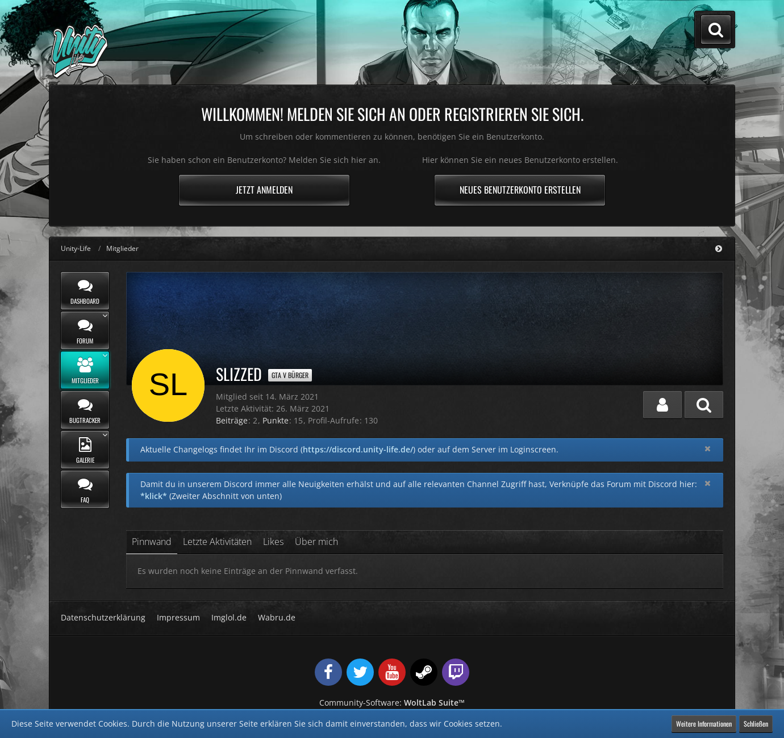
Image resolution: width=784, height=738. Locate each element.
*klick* (153, 495)
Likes (273, 541)
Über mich (316, 541)
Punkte (275, 420)
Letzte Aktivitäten (217, 541)
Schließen (756, 723)
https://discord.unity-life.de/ (358, 449)
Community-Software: (392, 702)
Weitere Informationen (704, 723)
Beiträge (232, 420)
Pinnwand (152, 541)
